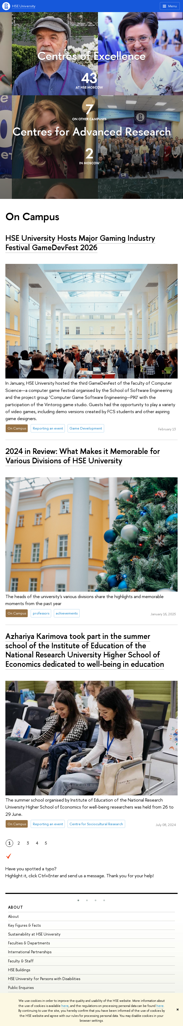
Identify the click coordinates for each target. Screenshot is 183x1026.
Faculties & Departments (29, 942)
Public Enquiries (21, 987)
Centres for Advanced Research (91, 131)
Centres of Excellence (91, 55)
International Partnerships (29, 951)
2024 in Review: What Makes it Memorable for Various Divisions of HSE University (82, 456)
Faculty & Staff (21, 960)
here (65, 1006)
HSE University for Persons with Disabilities (44, 978)
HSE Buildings (19, 969)
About (15, 907)
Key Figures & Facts (24, 925)
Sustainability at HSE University (34, 934)
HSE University (23, 5)
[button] (78, 900)
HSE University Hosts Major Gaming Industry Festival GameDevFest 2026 (80, 243)
